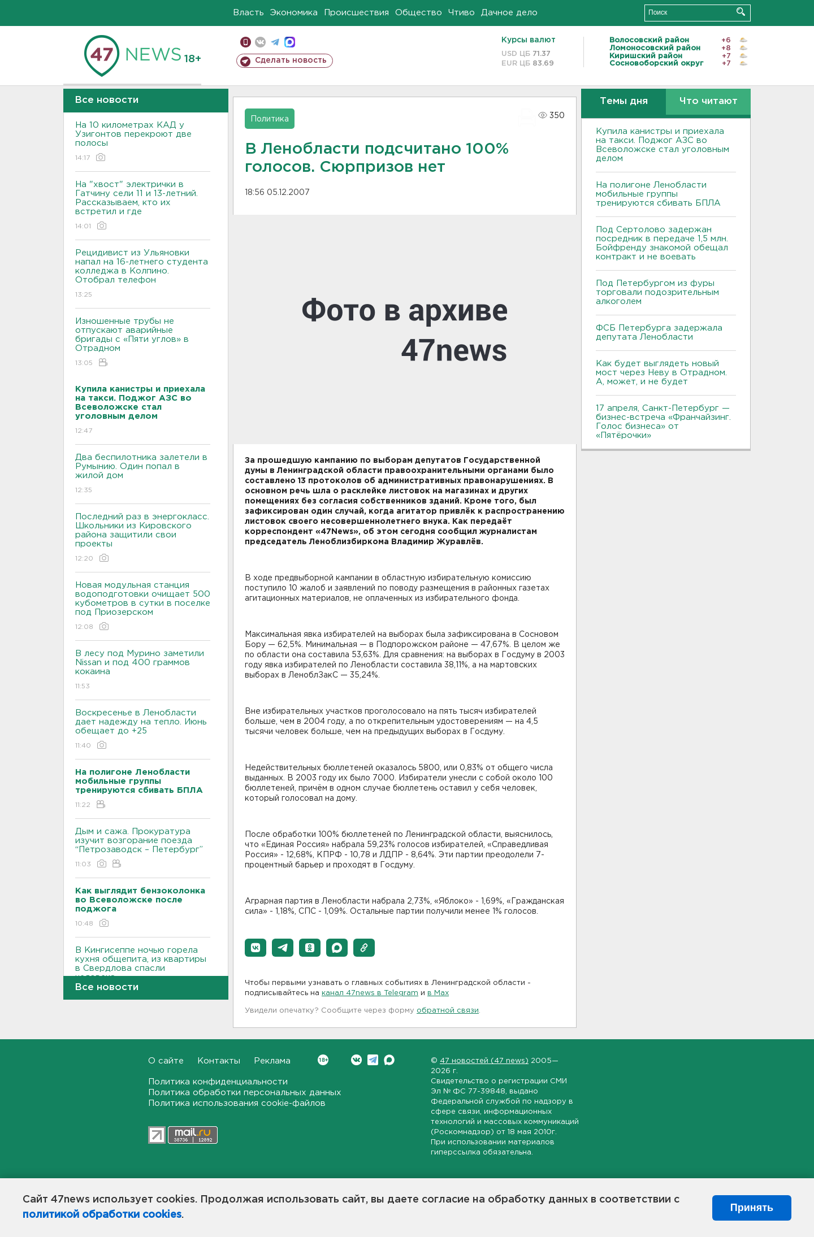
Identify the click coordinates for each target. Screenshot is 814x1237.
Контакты (218, 1061)
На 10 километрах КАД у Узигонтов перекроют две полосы (142, 142)
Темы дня (624, 101)
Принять (751, 1207)
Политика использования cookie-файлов (237, 1103)
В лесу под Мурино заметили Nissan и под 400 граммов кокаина (142, 670)
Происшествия (356, 12)
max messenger (289, 42)
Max (389, 1059)
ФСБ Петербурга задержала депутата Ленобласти (659, 332)
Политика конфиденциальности (218, 1082)
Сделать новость (291, 60)
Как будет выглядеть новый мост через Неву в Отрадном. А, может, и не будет (661, 372)
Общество (418, 12)
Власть (248, 12)
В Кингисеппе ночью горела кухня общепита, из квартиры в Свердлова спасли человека (142, 972)
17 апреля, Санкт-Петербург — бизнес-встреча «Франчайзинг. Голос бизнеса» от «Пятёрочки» (663, 422)
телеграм (275, 42)
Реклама (272, 1061)
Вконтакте (323, 1059)
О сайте (166, 1061)
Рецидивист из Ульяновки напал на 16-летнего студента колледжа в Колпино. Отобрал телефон (142, 274)
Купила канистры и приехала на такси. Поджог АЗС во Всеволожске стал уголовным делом (662, 145)
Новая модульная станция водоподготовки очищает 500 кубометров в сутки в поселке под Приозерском (142, 606)
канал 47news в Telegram (370, 993)
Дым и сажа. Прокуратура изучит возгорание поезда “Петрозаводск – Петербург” (142, 848)
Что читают (708, 101)
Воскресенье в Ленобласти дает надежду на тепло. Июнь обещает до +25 (142, 729)
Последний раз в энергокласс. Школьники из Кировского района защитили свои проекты (142, 538)
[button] (255, 948)
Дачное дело (509, 12)
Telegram (372, 1059)
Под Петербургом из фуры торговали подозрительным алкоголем (657, 292)
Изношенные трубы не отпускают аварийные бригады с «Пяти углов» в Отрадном (142, 343)
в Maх (438, 993)
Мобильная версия (245, 42)
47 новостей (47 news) (484, 1061)
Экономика (294, 12)
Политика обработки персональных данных (244, 1092)
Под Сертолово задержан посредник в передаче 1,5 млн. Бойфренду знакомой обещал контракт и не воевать (662, 243)
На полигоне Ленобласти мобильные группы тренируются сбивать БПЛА (658, 194)
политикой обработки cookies (102, 1214)
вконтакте (260, 42)
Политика (269, 119)
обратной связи (448, 1011)
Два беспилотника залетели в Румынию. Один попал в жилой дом (142, 474)
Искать (741, 11)
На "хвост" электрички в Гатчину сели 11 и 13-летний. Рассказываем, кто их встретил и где (142, 206)
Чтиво (461, 12)
